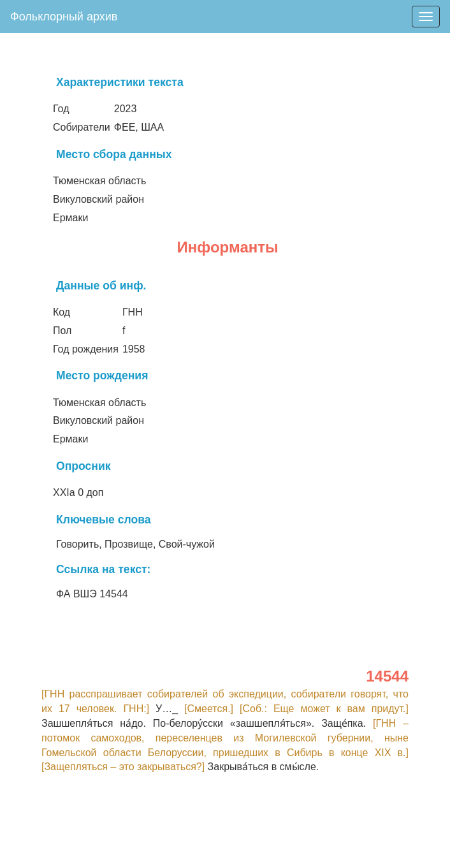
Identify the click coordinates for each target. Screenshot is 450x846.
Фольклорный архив (63, 16)
